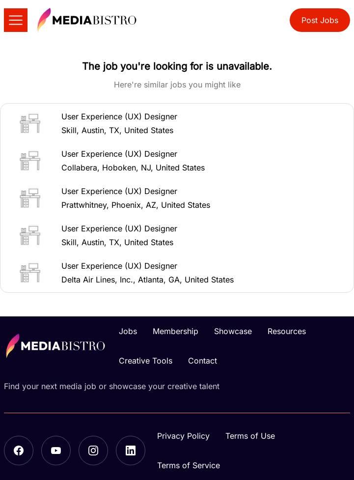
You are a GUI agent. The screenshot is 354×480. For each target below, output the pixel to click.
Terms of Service (188, 465)
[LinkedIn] (130, 450)
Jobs (128, 331)
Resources (287, 331)
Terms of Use (250, 436)
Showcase (233, 331)
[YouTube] (56, 450)
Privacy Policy (183, 436)
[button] (177, 123)
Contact (202, 361)
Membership (175, 331)
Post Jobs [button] (319, 20)
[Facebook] (18, 450)
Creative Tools (145, 361)
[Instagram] (93, 450)
